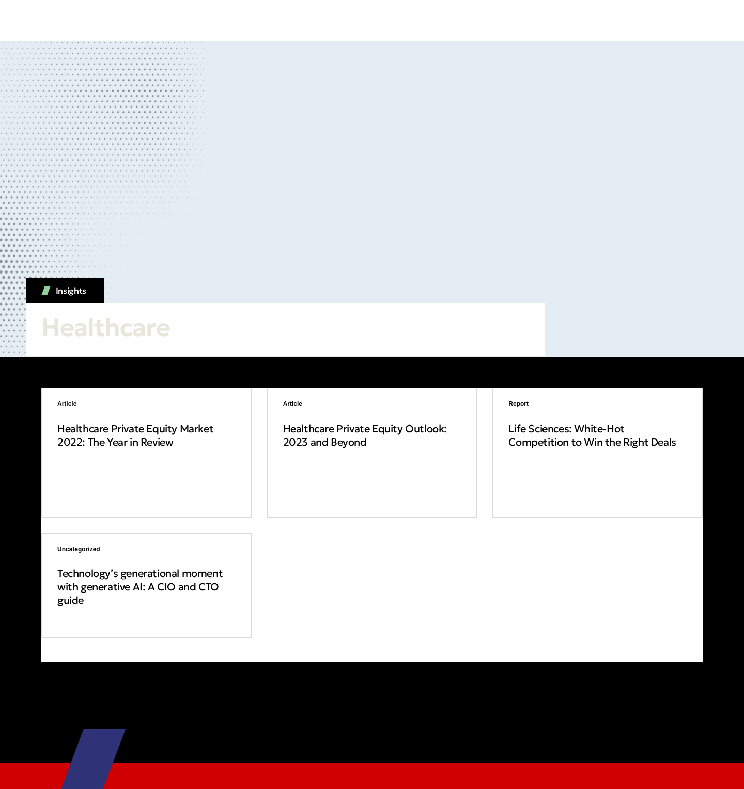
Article (66, 403)
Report (518, 403)
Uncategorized (78, 549)
